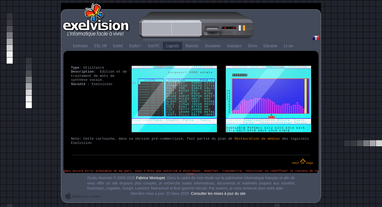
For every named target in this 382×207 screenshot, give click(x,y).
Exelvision (191, 23)
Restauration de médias (257, 139)
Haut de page (302, 163)
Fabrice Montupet (150, 178)
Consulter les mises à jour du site (218, 193)
